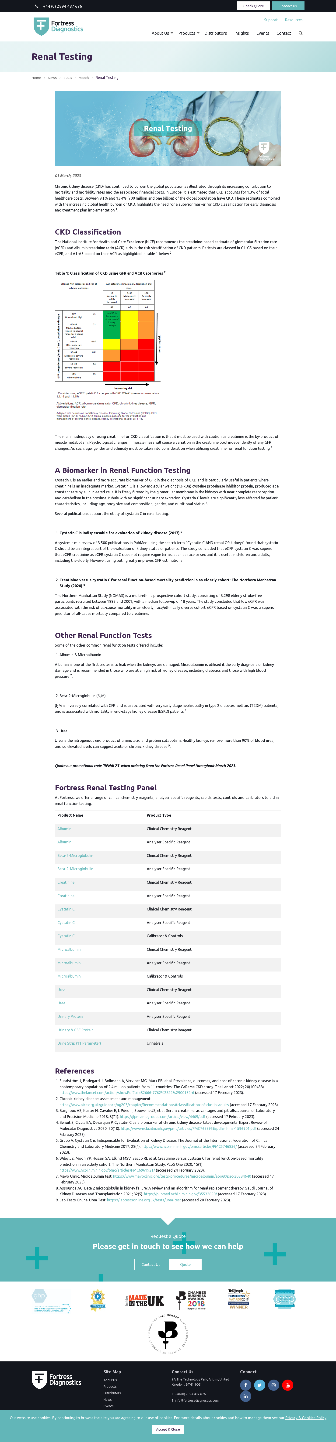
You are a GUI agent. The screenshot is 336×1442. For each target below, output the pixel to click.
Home (37, 77)
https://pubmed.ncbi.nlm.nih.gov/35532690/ (180, 1194)
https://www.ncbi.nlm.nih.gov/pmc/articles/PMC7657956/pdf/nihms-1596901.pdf (188, 1128)
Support (271, 20)
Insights (241, 33)
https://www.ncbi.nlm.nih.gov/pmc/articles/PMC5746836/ (189, 1146)
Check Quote (253, 6)
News (52, 77)
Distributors (215, 33)
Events (262, 33)
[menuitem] (270, 19)
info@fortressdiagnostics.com (197, 1400)
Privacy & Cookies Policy (305, 1418)
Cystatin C (66, 909)
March (84, 77)
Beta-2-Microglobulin (75, 855)
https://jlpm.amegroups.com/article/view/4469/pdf (162, 1117)
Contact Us (288, 6)
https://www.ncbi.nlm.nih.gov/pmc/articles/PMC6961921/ (107, 1170)
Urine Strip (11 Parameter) (79, 1043)
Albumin (64, 828)
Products (186, 33)
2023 (68, 77)
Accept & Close (168, 1429)
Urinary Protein (70, 1016)
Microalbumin (69, 949)
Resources (294, 20)
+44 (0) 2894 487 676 (190, 1394)
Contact (283, 33)
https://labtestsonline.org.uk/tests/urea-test (144, 1200)
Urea (61, 990)
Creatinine (65, 882)
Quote (185, 1264)
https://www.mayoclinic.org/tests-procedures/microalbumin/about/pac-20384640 (182, 1176)
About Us (160, 33)
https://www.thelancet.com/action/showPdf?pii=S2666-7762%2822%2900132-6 (127, 1093)
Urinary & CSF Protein (75, 1030)
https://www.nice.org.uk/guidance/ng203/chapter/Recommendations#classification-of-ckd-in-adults (144, 1104)
